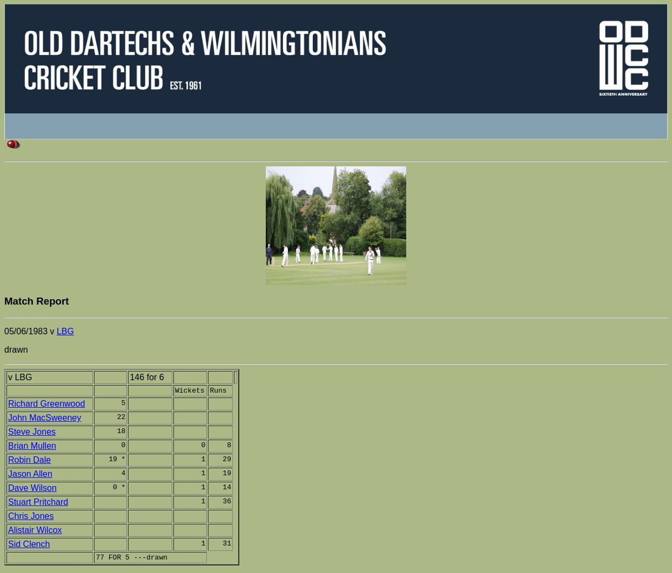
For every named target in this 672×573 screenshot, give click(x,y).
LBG (65, 331)
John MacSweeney (44, 419)
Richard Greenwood (46, 405)
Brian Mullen (32, 447)
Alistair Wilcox (35, 531)
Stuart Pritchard (38, 503)
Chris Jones (30, 517)
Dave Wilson (32, 489)
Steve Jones (32, 433)
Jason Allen (30, 475)
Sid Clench (29, 545)
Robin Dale (29, 461)
